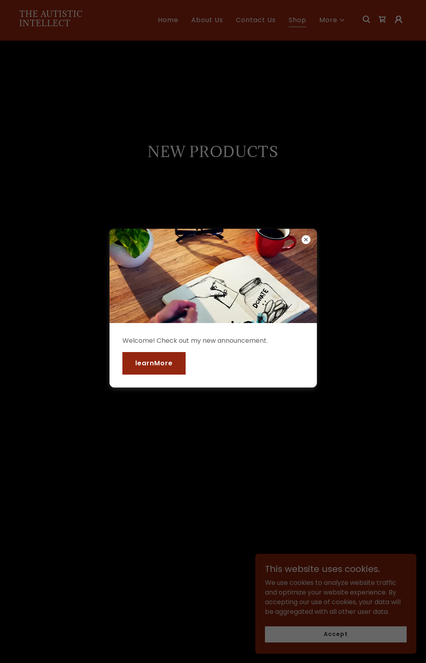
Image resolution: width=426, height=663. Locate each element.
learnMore (154, 363)
